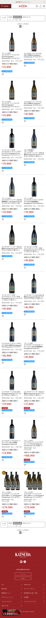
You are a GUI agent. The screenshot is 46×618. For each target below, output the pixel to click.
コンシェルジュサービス (30, 601)
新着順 (10, 17)
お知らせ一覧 (5, 605)
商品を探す (4, 589)
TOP (3, 584)
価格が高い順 (26, 17)
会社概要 (26, 597)
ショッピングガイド (7, 601)
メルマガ (23, 574)
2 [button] (22, 26)
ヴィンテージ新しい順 (14, 20)
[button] (5, 6)
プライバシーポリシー (29, 589)
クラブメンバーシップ (7, 597)
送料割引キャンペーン (23, 2)
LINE (23, 578)
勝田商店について (6, 593)
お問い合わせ (27, 584)
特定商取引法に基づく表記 (31, 593)
